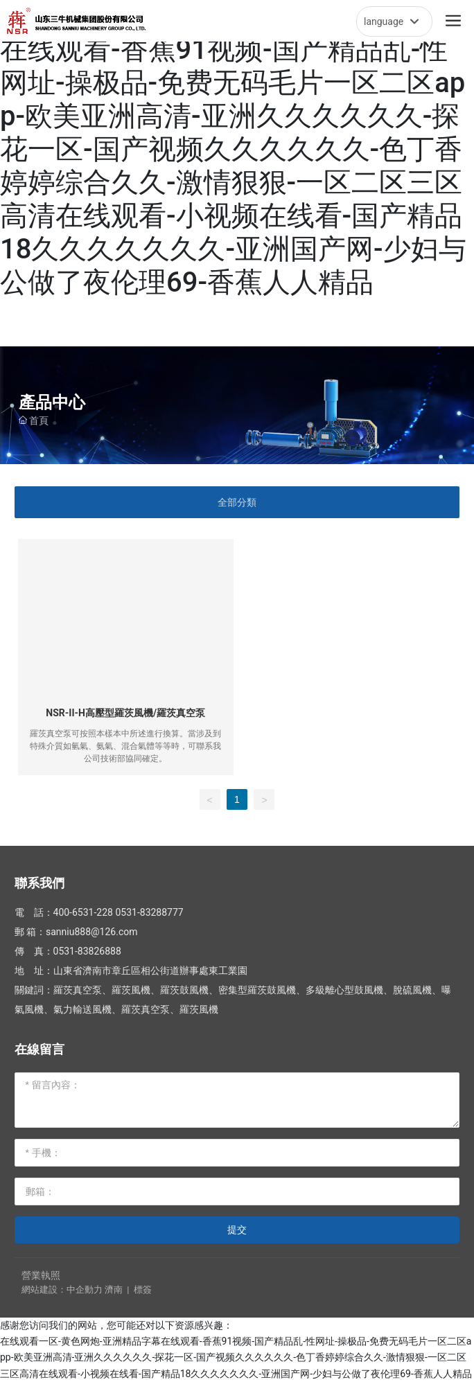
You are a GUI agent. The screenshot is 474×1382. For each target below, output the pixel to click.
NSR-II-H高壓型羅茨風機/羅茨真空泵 (125, 712)
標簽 (143, 1289)
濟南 (114, 1289)
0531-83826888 (87, 951)
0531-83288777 (149, 912)
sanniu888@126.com (92, 931)
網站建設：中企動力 (62, 1289)
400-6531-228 (83, 912)
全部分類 (237, 502)
